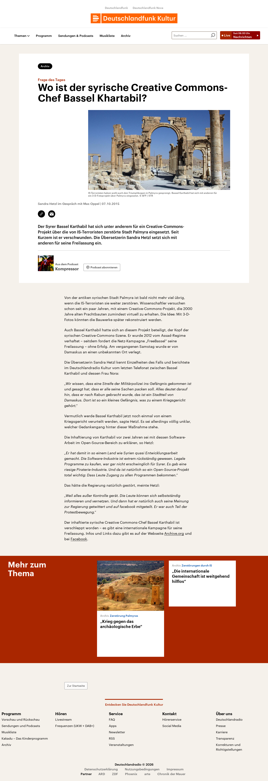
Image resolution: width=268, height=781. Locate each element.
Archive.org (174, 533)
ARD (101, 774)
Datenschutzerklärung (101, 769)
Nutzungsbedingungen (142, 769)
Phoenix (131, 774)
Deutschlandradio (229, 719)
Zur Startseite (76, 685)
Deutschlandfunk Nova (148, 7)
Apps (113, 726)
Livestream (63, 719)
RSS (112, 738)
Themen (20, 35)
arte (147, 774)
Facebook (79, 539)
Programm (44, 35)
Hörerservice (171, 719)
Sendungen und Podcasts (21, 726)
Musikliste (107, 35)
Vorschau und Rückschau (21, 719)
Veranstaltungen (121, 744)
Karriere (222, 732)
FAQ (112, 719)
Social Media (171, 726)
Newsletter (117, 732)
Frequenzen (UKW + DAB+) (74, 726)
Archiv (126, 35)
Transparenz (225, 738)
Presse (221, 726)
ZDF (115, 774)
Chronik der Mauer (171, 774)
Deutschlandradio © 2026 (134, 764)
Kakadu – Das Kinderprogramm (25, 738)
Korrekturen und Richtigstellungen (229, 747)
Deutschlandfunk (116, 7)
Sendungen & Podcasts (75, 35)
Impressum (175, 769)
